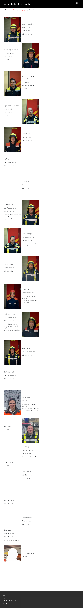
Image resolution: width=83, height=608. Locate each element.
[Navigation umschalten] (77, 3)
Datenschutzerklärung (9, 600)
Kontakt (5, 603)
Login (4, 595)
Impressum (6, 598)
